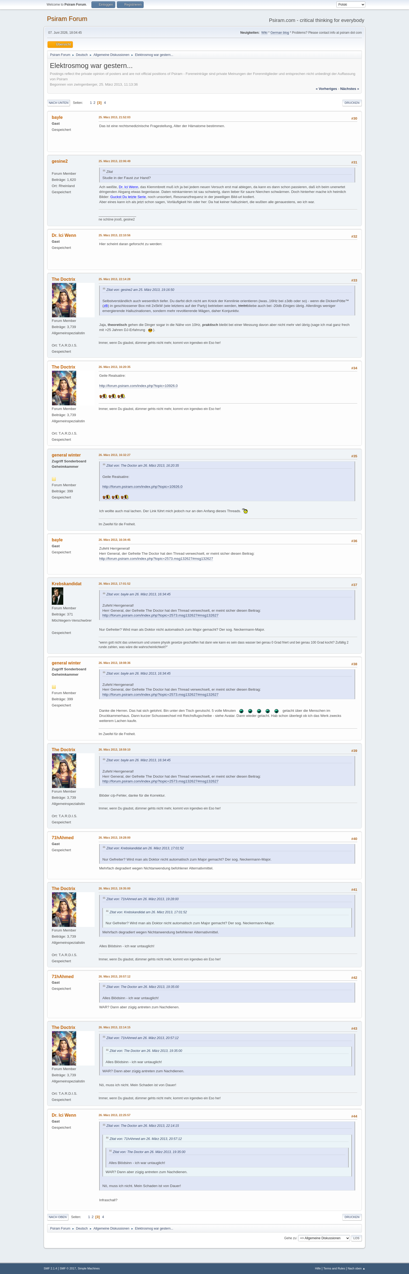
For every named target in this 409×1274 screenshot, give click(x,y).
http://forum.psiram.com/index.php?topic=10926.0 (138, 386)
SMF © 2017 (68, 1268)
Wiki (264, 33)
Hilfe (318, 1268)
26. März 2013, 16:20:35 (115, 366)
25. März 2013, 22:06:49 (115, 161)
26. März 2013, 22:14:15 (115, 1027)
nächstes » (349, 89)
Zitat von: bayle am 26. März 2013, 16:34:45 (138, 594)
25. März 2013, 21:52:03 (115, 117)
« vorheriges (326, 89)
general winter (66, 455)
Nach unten (58, 102)
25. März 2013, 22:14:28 (115, 279)
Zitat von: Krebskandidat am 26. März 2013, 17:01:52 (145, 848)
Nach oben (58, 1217)
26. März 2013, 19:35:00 (115, 888)
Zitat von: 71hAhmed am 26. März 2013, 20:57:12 (142, 1038)
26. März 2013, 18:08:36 (115, 662)
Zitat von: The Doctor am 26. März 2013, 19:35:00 (142, 987)
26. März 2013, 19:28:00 (115, 837)
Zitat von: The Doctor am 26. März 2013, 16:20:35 (142, 465)
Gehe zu (290, 1238)
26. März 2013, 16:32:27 (115, 455)
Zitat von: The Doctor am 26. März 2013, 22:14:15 (142, 1126)
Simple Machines (89, 1268)
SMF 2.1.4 (50, 1268)
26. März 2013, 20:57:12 (115, 976)
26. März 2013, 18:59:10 (115, 749)
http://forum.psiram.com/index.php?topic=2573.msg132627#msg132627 (156, 559)
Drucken (352, 102)
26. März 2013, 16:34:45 (115, 539)
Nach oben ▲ (356, 1268)
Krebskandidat (66, 583)
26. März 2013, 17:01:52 (115, 583)
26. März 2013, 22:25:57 (115, 1115)
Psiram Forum (67, 18)
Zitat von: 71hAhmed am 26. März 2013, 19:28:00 (142, 899)
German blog (279, 33)
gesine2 (60, 161)
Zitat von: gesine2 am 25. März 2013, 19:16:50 (140, 290)
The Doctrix (63, 279)
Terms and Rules (334, 1268)
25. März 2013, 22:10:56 (115, 235)
